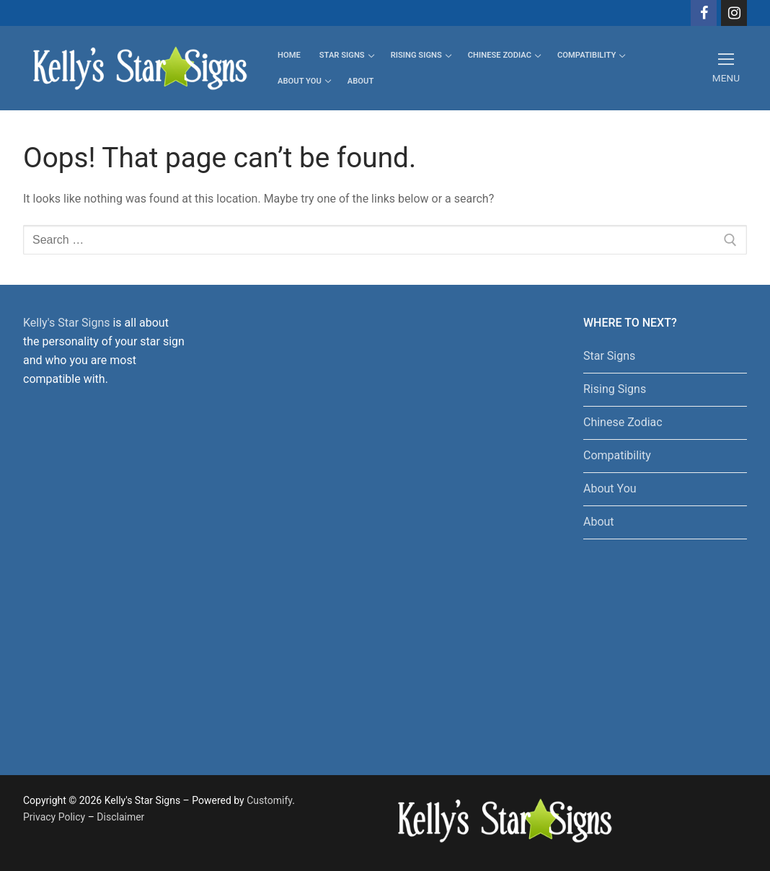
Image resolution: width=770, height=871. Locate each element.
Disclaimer (120, 817)
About (598, 522)
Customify (269, 800)
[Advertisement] (353, 530)
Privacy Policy (54, 817)
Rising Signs (614, 389)
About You (610, 488)
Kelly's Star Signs (66, 323)
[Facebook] (704, 13)
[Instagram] (734, 13)
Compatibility (617, 455)
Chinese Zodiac (623, 422)
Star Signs (609, 356)
